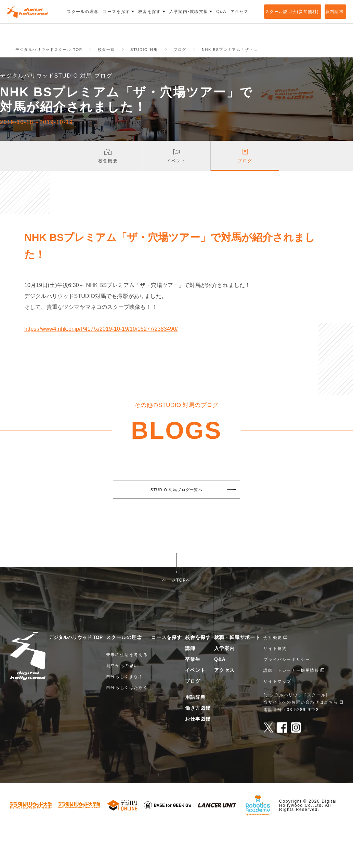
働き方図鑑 (198, 723)
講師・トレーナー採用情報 (291, 686)
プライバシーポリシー (286, 675)
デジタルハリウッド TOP (76, 653)
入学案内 (224, 664)
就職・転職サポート (237, 653)
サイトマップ (277, 697)
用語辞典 (195, 713)
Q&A (220, 675)
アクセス (224, 686)
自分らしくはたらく (127, 703)
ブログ (192, 696)
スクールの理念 (124, 653)
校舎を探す (198, 653)
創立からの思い (122, 681)
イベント (195, 686)
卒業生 (192, 675)
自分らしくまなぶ (124, 692)
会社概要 (272, 653)
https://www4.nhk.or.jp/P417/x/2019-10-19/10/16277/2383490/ (101, 345)
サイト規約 (275, 664)
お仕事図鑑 (198, 734)
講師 (190, 664)
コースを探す (166, 653)
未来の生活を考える (127, 670)
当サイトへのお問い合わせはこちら (300, 718)
